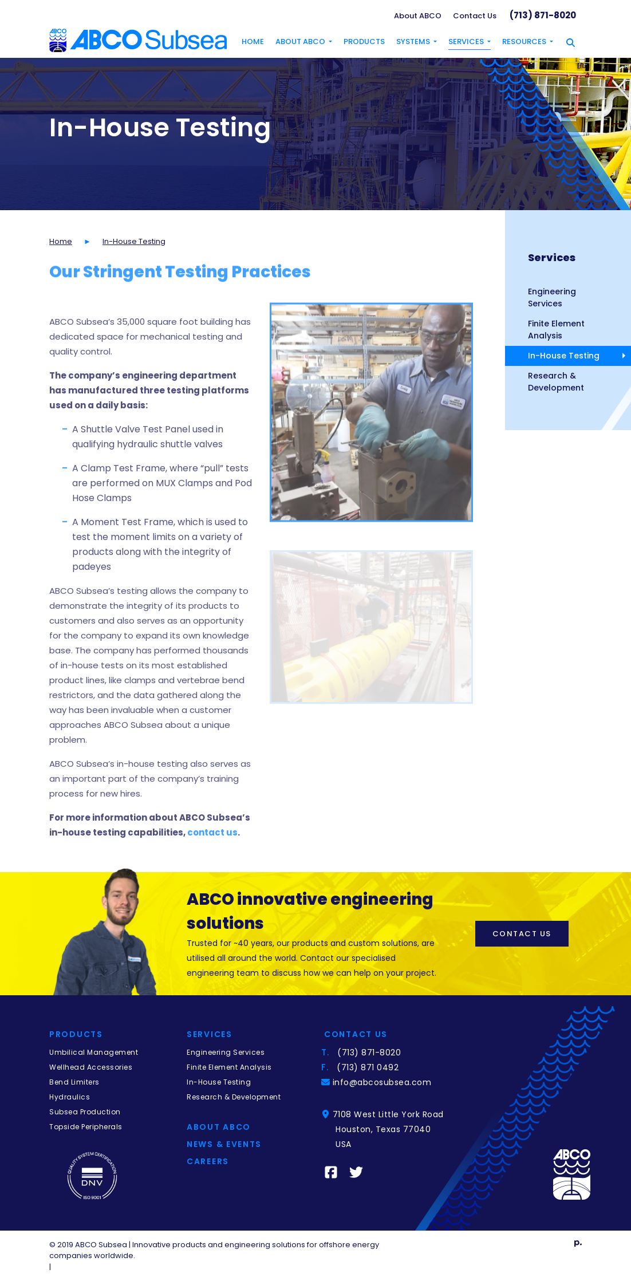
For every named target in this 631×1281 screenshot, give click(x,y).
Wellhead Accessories (90, 1067)
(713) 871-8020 (543, 15)
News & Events (224, 1144)
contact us (212, 856)
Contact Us (474, 15)
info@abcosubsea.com (383, 1082)
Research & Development (556, 381)
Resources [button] (524, 41)
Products (364, 41)
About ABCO (417, 15)
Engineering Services (552, 297)
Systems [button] (413, 41)
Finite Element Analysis (556, 329)
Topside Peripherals (86, 1127)
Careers (208, 1161)
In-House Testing (564, 355)
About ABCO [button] (300, 41)
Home (253, 41)
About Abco (219, 1127)
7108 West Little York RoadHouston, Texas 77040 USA (390, 1129)
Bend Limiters (74, 1082)
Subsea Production (85, 1112)
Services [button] (466, 41)
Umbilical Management (93, 1052)
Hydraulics (69, 1097)
